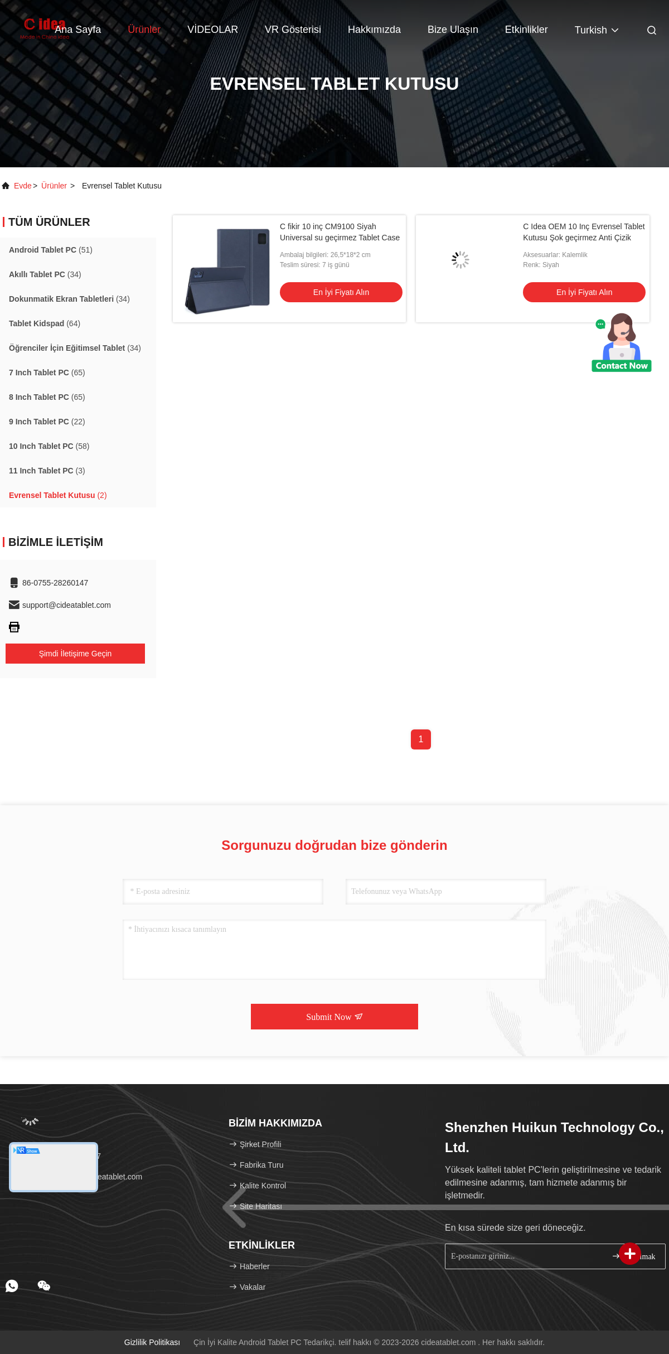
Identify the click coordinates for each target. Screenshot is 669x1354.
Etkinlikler (526, 29)
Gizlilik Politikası (152, 1342)
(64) (44, 323)
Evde (23, 185)
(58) (49, 446)
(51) (51, 249)
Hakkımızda (374, 29)
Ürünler (144, 29)
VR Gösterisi (293, 29)
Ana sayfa (78, 29)
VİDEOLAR (212, 29)
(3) (47, 470)
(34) (45, 274)
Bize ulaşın (453, 29)
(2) (58, 495)
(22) (47, 421)
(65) (47, 372)
